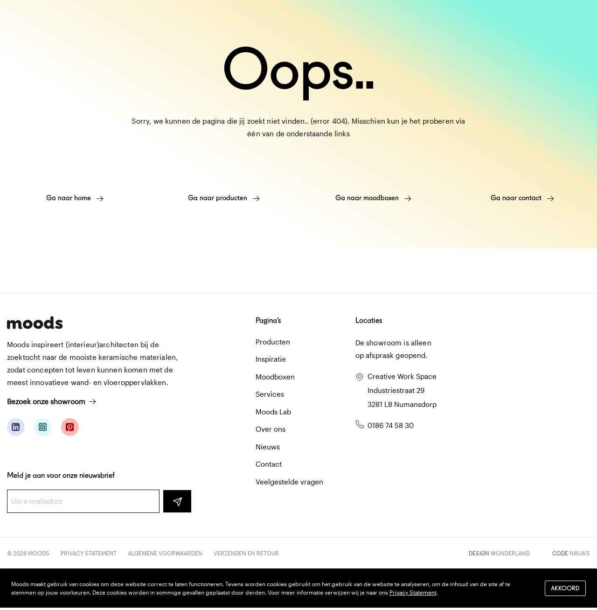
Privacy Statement (89, 553)
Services (270, 394)
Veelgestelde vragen (289, 481)
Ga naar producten (224, 198)
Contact (269, 464)
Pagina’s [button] (268, 320)
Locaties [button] (368, 320)
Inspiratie (271, 359)
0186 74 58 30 (391, 425)
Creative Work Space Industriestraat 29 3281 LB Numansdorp (402, 390)
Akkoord (565, 588)
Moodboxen (275, 376)
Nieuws (268, 446)
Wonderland (510, 553)
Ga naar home (75, 198)
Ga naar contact (522, 198)
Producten (273, 341)
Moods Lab (273, 411)
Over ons (270, 429)
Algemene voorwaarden (165, 553)
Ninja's (579, 553)
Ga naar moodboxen (373, 198)
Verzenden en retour (246, 553)
